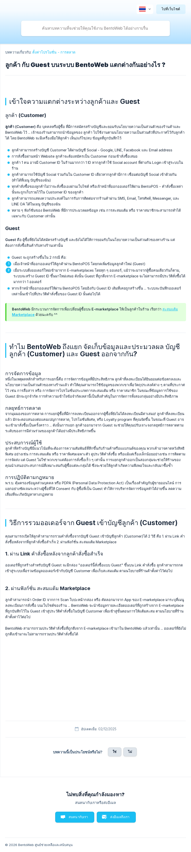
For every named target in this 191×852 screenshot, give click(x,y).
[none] (145, 9)
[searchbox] (95, 28)
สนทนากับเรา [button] (78, 817)
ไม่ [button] (130, 752)
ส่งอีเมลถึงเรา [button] (119, 817)
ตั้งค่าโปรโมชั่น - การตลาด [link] (53, 52)
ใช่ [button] (114, 752)
